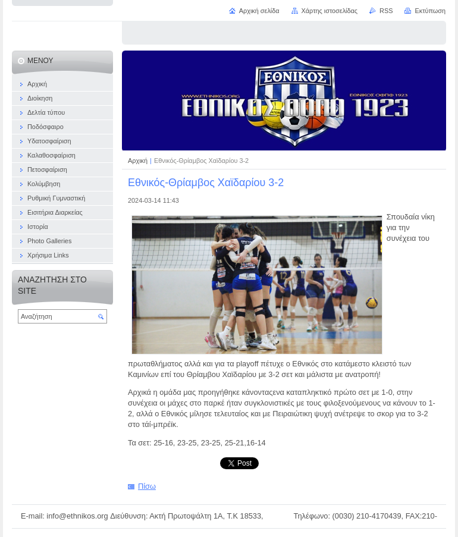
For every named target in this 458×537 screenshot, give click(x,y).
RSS (386, 10)
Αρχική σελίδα (259, 10)
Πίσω (147, 486)
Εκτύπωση (430, 10)
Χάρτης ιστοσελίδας (330, 10)
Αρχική (138, 160)
